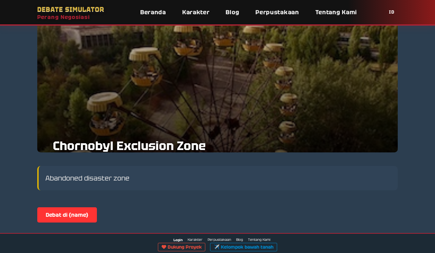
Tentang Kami (336, 12)
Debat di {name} (67, 214)
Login (178, 240)
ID (391, 12)
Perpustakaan (277, 12)
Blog (232, 12)
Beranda (153, 12)
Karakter (196, 12)
